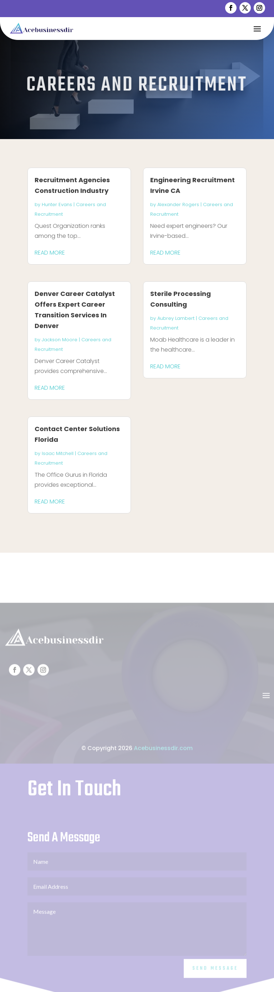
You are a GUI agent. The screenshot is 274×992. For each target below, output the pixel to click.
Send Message (215, 978)
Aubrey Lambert (175, 318)
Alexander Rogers (178, 204)
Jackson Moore (59, 339)
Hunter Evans (57, 204)
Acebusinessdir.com (163, 757)
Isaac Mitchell (57, 453)
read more (50, 253)
